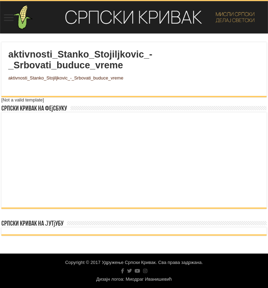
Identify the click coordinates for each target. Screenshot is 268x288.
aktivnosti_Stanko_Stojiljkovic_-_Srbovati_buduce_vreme (66, 78)
